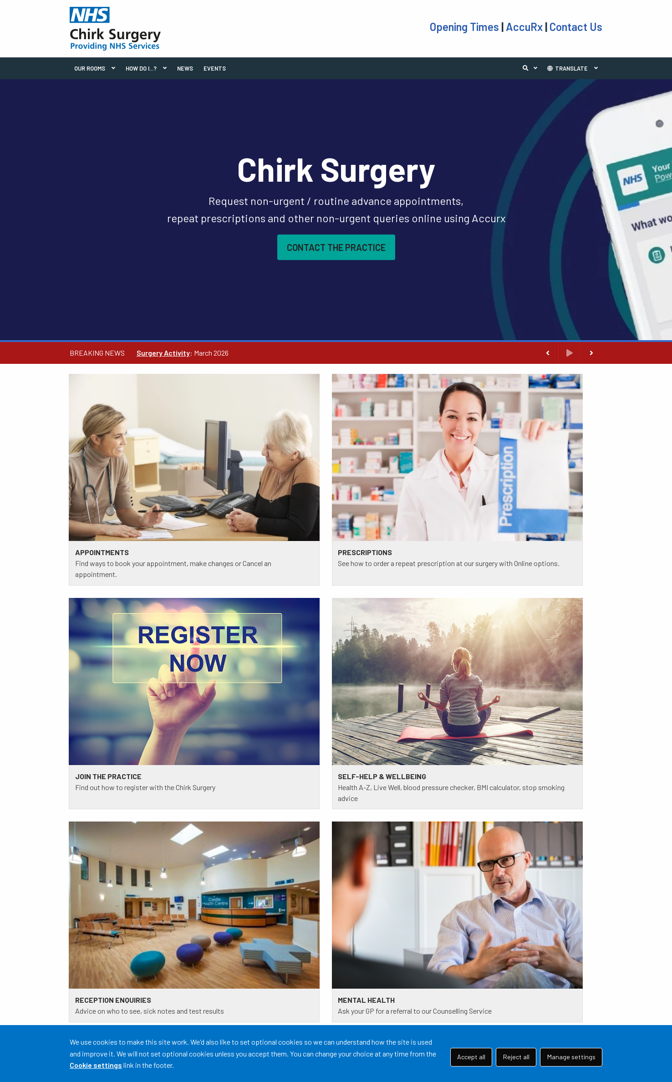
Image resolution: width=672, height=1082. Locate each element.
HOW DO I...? (141, 68)
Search (532, 68)
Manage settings (571, 1057)
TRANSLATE (567, 68)
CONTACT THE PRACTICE (336, 247)
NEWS (185, 68)
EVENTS (215, 68)
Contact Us (576, 26)
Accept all (471, 1057)
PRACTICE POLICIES (242, 960)
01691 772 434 (127, 991)
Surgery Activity (163, 352)
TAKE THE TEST (373, 971)
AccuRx (525, 26)
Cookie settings (96, 1065)
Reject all (516, 1057)
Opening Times (465, 26)
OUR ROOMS (89, 68)
